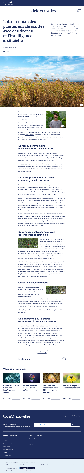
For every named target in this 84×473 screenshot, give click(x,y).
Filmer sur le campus (8, 449)
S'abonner (75, 425)
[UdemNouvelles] (42, 10)
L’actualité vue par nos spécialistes (8, 440)
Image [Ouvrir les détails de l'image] (81, 105)
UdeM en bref (6, 452)
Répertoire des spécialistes (9, 443)
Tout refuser (23, 468)
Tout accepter (31, 468)
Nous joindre (32, 441)
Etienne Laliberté (30, 134)
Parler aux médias (7, 455)
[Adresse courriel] (52, 425)
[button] (79, 10)
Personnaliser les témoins (12, 468)
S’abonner (31, 444)
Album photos (6, 446)
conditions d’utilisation (28, 470)
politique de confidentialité (15, 470)
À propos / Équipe (33, 439)
